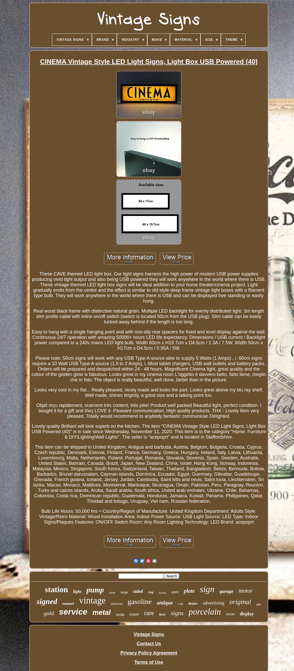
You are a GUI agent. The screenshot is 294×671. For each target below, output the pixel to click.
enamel (68, 603)
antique (165, 603)
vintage (92, 600)
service (73, 611)
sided (138, 591)
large (124, 592)
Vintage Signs (149, 634)
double (162, 592)
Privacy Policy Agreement (148, 653)
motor (246, 591)
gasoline (140, 602)
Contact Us (148, 643)
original (240, 602)
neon (230, 613)
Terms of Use (148, 662)
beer (162, 614)
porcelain (205, 611)
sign (207, 589)
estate (134, 614)
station (56, 589)
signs (177, 613)
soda (120, 614)
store (112, 592)
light (77, 591)
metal (101, 612)
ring (150, 592)
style (258, 604)
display (247, 613)
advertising (213, 603)
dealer (192, 604)
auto (175, 592)
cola (180, 604)
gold (49, 613)
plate (189, 591)
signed (47, 601)
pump (95, 590)
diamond (117, 604)
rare (149, 612)
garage (227, 591)
